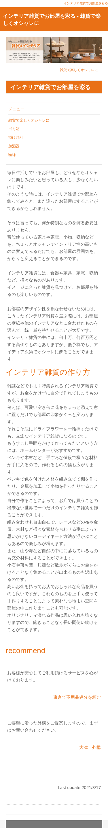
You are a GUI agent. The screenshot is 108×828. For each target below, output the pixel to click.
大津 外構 (90, 747)
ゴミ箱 (14, 129)
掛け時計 (15, 137)
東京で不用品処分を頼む (77, 697)
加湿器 (14, 146)
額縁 (12, 155)
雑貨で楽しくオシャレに (79, 70)
